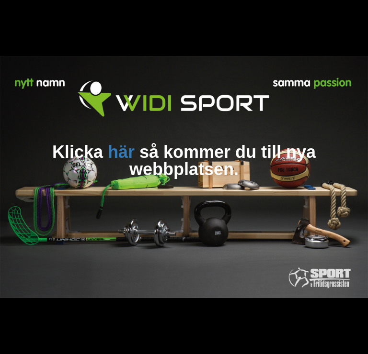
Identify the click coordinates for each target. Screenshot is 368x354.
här (121, 152)
